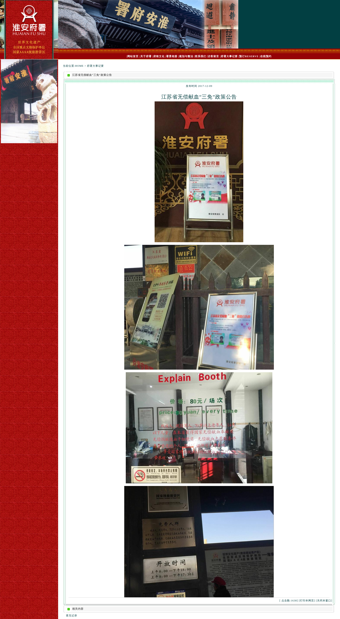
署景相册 (171, 56)
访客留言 (213, 56)
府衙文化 (159, 56)
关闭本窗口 (324, 600)
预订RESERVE (248, 56)
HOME (79, 65)
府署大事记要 (229, 56)
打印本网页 (307, 600)
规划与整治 (186, 56)
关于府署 (146, 56)
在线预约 (265, 56)
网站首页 (133, 56)
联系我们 (200, 56)
